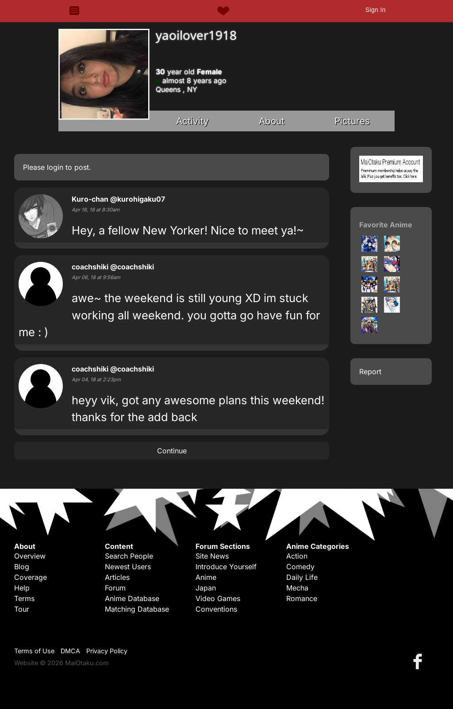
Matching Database (137, 609)
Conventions (216, 609)
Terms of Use (34, 651)
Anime (206, 577)
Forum (115, 587)
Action (296, 556)
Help (22, 587)
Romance (301, 598)
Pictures (352, 120)
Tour (21, 609)
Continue (172, 450)
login (55, 167)
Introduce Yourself (226, 566)
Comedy (300, 566)
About (271, 120)
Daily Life (302, 577)
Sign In (375, 9)
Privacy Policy (106, 651)
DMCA (70, 651)
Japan (206, 587)
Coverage (30, 577)
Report (370, 371)
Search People (129, 556)
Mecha (297, 587)
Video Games (218, 598)
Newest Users (128, 566)
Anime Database (132, 598)
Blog (21, 566)
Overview (30, 556)
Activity (192, 120)
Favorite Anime (385, 224)
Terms (24, 598)
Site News (212, 556)
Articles (117, 577)
